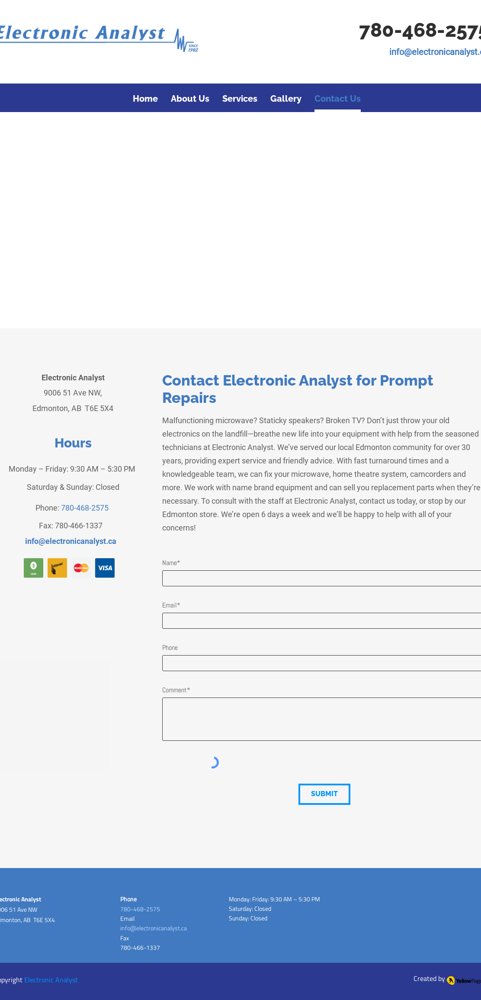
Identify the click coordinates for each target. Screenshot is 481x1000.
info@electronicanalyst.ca (153, 927)
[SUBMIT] (324, 794)
